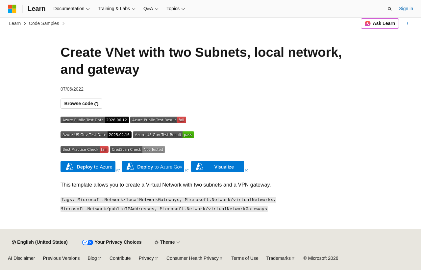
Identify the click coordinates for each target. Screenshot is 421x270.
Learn (15, 23)
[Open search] (389, 9)
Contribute (120, 258)
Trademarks (278, 258)
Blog (92, 258)
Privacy (146, 258)
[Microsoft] (12, 9)
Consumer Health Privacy (192, 258)
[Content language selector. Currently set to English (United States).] (39, 242)
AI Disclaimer (21, 258)
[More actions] (407, 23)
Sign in (406, 8)
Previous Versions (61, 258)
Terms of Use (244, 258)
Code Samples (44, 23)
